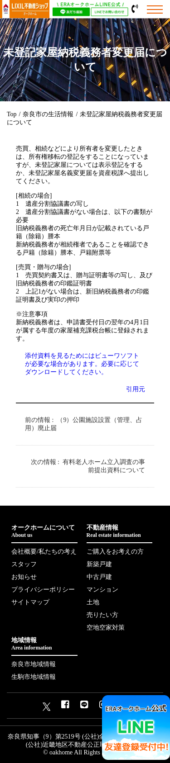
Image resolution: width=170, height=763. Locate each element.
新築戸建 (99, 564)
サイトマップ (30, 602)
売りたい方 (102, 614)
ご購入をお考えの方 (115, 551)
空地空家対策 (106, 627)
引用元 (135, 389)
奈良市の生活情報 (48, 114)
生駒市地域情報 (33, 676)
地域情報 (44, 644)
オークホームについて (44, 531)
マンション (102, 589)
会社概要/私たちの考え (44, 551)
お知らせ (24, 576)
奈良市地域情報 (33, 664)
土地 (93, 602)
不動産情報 (120, 531)
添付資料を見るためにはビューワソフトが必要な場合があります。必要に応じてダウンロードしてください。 (82, 363)
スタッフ (24, 564)
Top (12, 114)
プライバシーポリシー (43, 589)
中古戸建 (99, 576)
